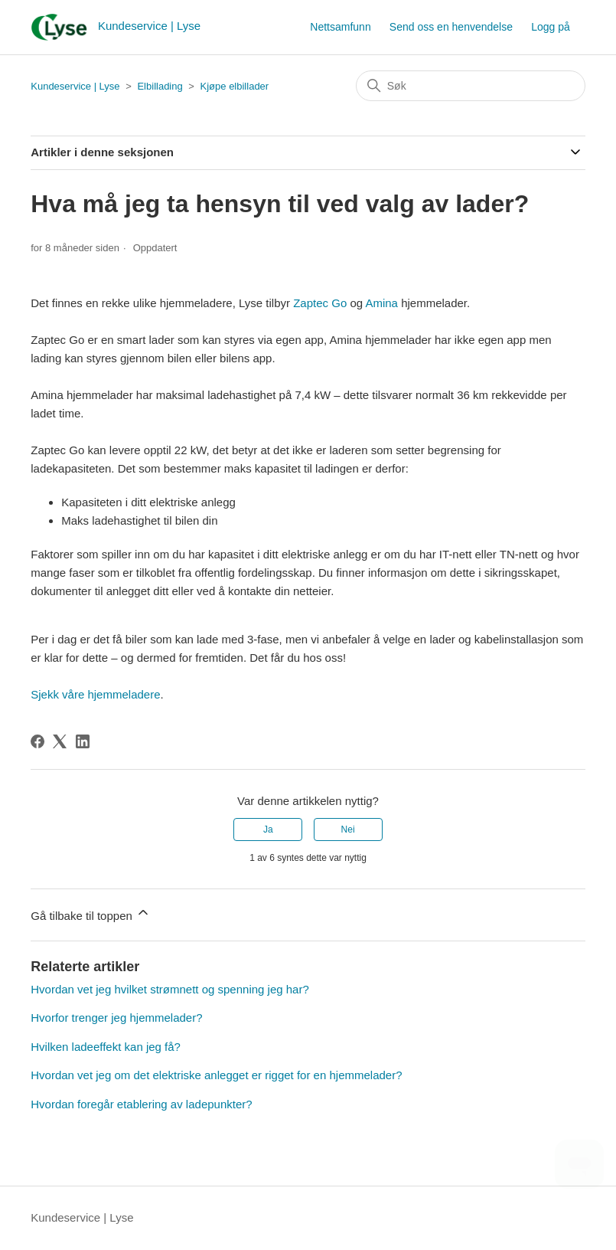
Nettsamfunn (340, 27)
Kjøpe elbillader (234, 86)
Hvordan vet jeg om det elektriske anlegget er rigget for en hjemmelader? (216, 1074)
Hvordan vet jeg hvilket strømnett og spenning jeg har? (170, 989)
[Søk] (470, 85)
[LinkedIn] (83, 741)
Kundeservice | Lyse (75, 86)
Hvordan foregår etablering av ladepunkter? (141, 1104)
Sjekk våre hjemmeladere (95, 694)
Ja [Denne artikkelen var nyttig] (268, 829)
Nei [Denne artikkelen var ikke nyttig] (348, 829)
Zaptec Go (320, 302)
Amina (381, 302)
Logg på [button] (550, 27)
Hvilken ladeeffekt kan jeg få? (106, 1046)
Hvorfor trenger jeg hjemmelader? (116, 1017)
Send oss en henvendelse (451, 27)
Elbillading (159, 86)
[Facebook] (37, 741)
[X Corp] (60, 741)
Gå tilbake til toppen (91, 913)
